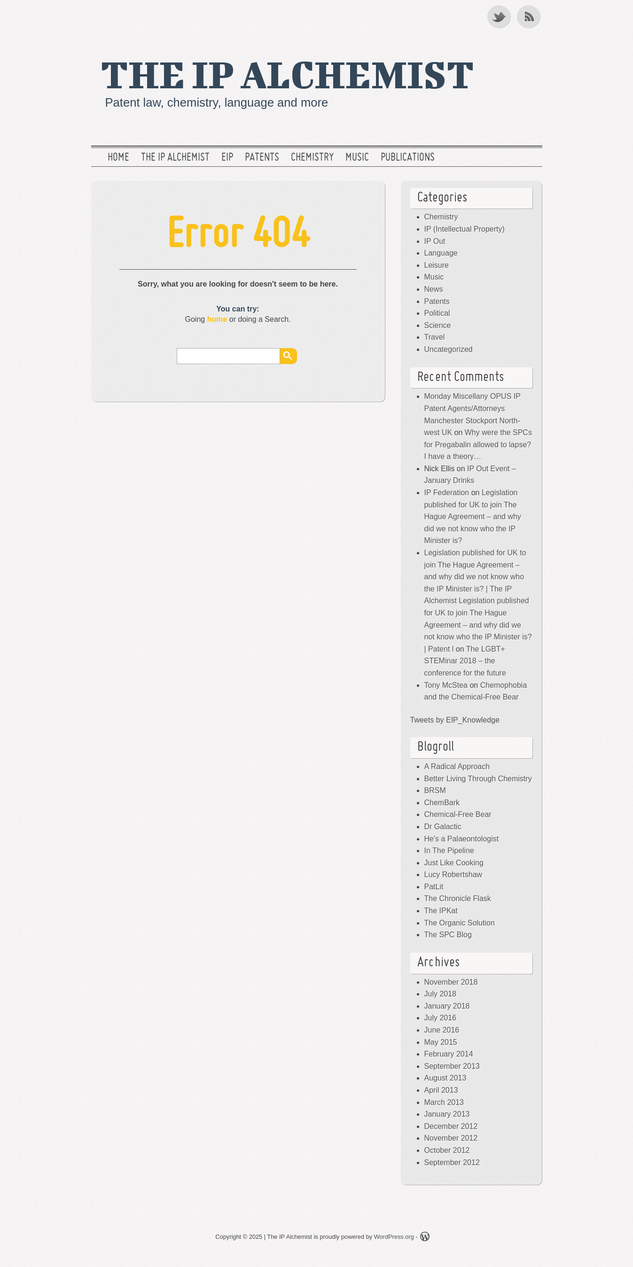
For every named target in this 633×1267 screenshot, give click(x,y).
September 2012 (452, 1162)
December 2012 (451, 1126)
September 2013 (452, 1066)
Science (437, 325)
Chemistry (312, 158)
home (217, 319)
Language (441, 253)
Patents (262, 158)
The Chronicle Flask (457, 898)
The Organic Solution (459, 923)
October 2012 (447, 1150)
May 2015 (440, 1042)
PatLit (434, 887)
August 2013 (445, 1078)
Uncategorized (448, 349)
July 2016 (440, 1018)
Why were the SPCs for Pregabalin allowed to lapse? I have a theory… (478, 444)
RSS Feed (529, 16)
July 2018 (440, 994)
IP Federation (446, 493)
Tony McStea (446, 685)
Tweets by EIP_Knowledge (455, 720)
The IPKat (441, 911)
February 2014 (448, 1054)
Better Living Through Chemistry (478, 779)
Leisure (436, 265)
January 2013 (447, 1114)
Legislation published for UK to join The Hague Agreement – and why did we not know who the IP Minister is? (472, 516)
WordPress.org (394, 1236)
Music (357, 158)
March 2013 (444, 1102)
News (433, 289)
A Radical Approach (457, 766)
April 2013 (441, 1090)
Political (437, 313)
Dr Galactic (442, 827)
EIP (227, 158)
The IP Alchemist (287, 74)
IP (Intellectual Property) (464, 229)
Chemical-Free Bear (458, 814)
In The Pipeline (449, 851)
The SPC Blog (448, 935)
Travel (434, 337)
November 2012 (451, 1138)
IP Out (434, 241)
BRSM (435, 790)
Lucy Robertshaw (453, 874)
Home (118, 158)
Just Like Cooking (454, 863)
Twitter (499, 16)
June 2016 (442, 1030)
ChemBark (442, 803)
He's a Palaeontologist (461, 839)
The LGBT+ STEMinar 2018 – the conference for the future (465, 661)
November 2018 (451, 982)
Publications (408, 158)
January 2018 (447, 1006)
